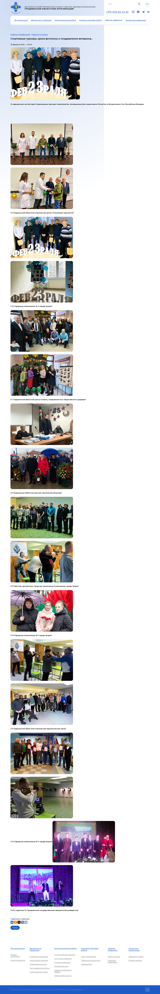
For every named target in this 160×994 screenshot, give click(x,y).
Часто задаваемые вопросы (39, 968)
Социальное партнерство (39, 956)
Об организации (21, 20)
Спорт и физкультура (88, 956)
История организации (15, 955)
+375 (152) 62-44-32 (117, 11)
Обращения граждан (136, 956)
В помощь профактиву (62, 962)
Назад (15, 928)
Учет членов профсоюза (63, 958)
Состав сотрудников (17, 960)
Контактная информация (136, 20)
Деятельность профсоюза (41, 20)
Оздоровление (86, 964)
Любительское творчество (90, 960)
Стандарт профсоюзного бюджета (63, 971)
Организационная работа (65, 20)
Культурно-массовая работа (90, 20)
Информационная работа (39, 972)
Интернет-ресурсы (135, 960)
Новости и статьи (40, 34)
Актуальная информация (112, 961)
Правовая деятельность (38, 964)
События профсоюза (113, 20)
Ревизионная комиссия (63, 975)
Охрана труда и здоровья (39, 960)
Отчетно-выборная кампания (64, 955)
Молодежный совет (61, 966)
